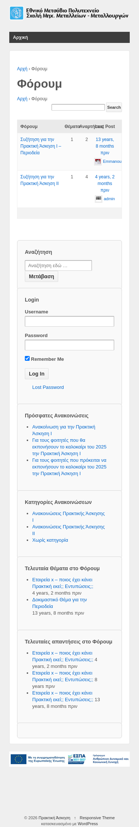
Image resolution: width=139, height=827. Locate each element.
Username (36, 312)
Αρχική (20, 37)
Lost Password (48, 387)
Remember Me (44, 359)
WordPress (88, 823)
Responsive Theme (97, 818)
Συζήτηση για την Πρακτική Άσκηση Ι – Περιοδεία (40, 146)
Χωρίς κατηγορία (50, 540)
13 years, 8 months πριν (105, 146)
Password (36, 335)
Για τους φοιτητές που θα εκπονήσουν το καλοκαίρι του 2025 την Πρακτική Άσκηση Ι (69, 446)
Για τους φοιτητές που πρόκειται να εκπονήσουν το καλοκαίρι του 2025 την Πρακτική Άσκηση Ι (69, 466)
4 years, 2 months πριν (105, 183)
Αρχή (22, 68)
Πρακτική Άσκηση (54, 818)
